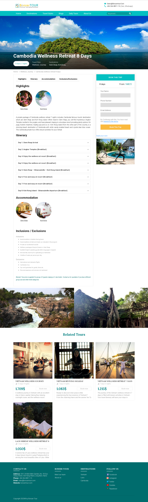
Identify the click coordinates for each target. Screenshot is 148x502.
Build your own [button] (101, 136)
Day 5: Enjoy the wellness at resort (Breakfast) (37, 163)
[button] (24, 100)
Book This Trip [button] (115, 127)
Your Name (104, 91)
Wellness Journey (26, 72)
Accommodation (48, 79)
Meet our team (60, 475)
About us (87, 13)
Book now (43, 389)
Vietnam (84, 475)
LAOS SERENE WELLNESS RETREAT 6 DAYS (32, 442)
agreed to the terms (111, 121)
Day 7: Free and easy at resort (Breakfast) (35, 184)
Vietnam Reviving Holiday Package (70, 382)
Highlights (22, 79)
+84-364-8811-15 (112, 6)
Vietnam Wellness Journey (29, 381)
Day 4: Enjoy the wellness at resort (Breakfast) (37, 156)
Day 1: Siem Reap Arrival (28, 142)
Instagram (112, 478)
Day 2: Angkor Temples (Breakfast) (32, 149)
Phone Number (105, 101)
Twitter (110, 481)
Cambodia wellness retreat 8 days (48, 72)
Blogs (61, 13)
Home (18, 13)
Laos (82, 478)
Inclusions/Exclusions (68, 79)
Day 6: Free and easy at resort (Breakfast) (35, 177)
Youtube (111, 485)
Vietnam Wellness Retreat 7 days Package (115, 382)
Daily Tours (73, 13)
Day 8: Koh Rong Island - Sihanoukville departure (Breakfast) (42, 191)
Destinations (32, 13)
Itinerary (34, 79)
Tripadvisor (112, 489)
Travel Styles (48, 13)
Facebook (112, 474)
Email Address (105, 110)
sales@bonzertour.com (114, 4)
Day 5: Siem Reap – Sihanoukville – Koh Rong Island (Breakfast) (44, 170)
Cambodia (84, 481)
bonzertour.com (26, 483)
